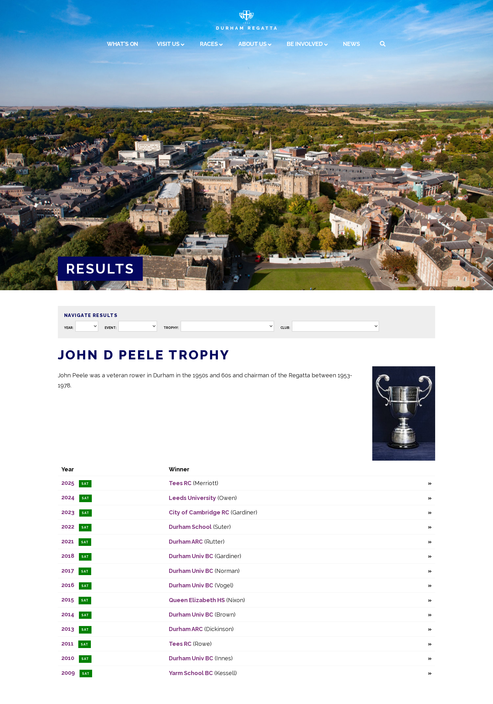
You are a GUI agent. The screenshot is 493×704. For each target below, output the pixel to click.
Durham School (190, 527)
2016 (67, 585)
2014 (67, 614)
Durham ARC (186, 541)
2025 (67, 482)
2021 (67, 541)
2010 (67, 658)
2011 (67, 643)
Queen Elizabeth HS (197, 600)
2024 (68, 497)
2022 (67, 526)
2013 (67, 628)
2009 (68, 672)
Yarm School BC (191, 673)
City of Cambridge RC (199, 512)
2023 (68, 512)
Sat (85, 484)
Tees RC (180, 483)
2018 (67, 555)
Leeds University (192, 498)
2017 (67, 570)
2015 (67, 599)
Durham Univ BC (191, 556)
